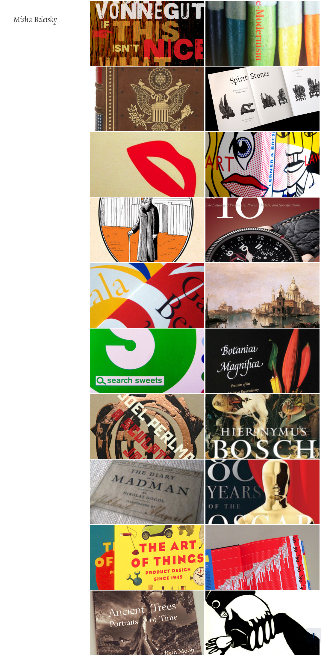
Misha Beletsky (35, 19)
